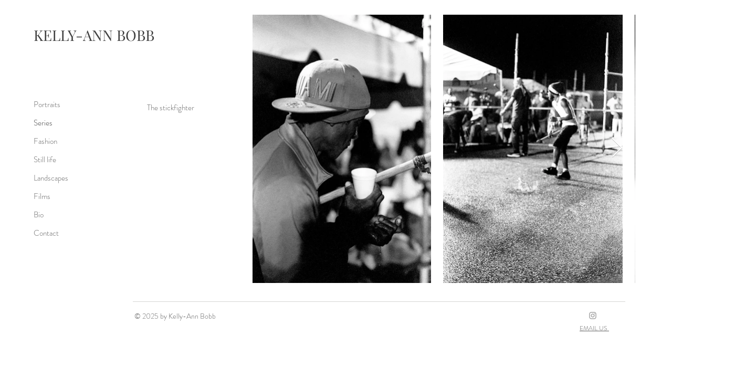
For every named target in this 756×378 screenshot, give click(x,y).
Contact (46, 233)
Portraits (47, 104)
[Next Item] (617, 148)
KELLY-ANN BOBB (94, 35)
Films (42, 196)
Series (43, 123)
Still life (45, 159)
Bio (39, 214)
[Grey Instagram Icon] (592, 315)
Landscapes (51, 178)
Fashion (45, 141)
